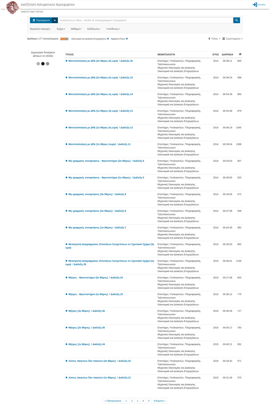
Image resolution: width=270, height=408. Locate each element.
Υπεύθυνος (113, 28)
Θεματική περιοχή (40, 28)
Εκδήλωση (94, 28)
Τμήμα (61, 28)
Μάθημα (76, 28)
